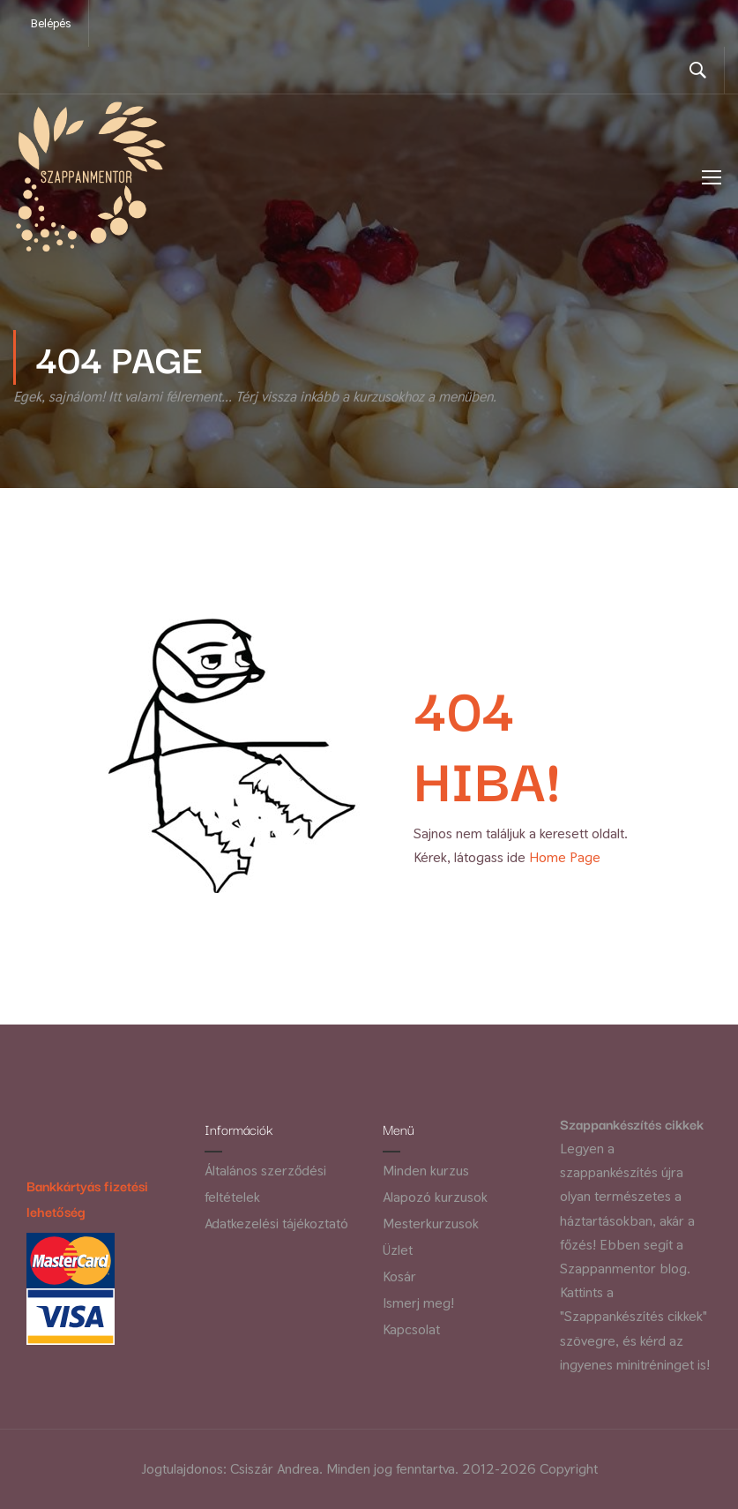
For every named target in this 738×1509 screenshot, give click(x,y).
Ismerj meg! (418, 1304)
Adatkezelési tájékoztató (276, 1224)
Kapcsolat (411, 1330)
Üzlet (398, 1251)
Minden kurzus (426, 1171)
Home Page (564, 865)
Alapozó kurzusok (435, 1198)
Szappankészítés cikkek (632, 1124)
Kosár (399, 1277)
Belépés (51, 23)
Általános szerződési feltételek (265, 1184)
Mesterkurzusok (431, 1224)
